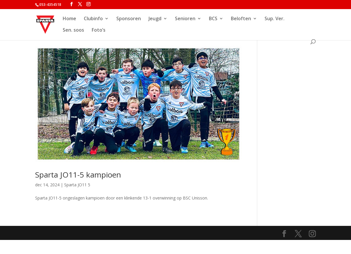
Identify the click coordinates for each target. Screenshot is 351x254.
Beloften (241, 19)
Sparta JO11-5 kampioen (78, 174)
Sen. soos (73, 30)
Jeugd (155, 19)
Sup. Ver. (274, 19)
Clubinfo (93, 19)
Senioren (185, 19)
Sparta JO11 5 (77, 184)
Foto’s (98, 30)
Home (69, 19)
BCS (213, 19)
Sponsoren (128, 19)
